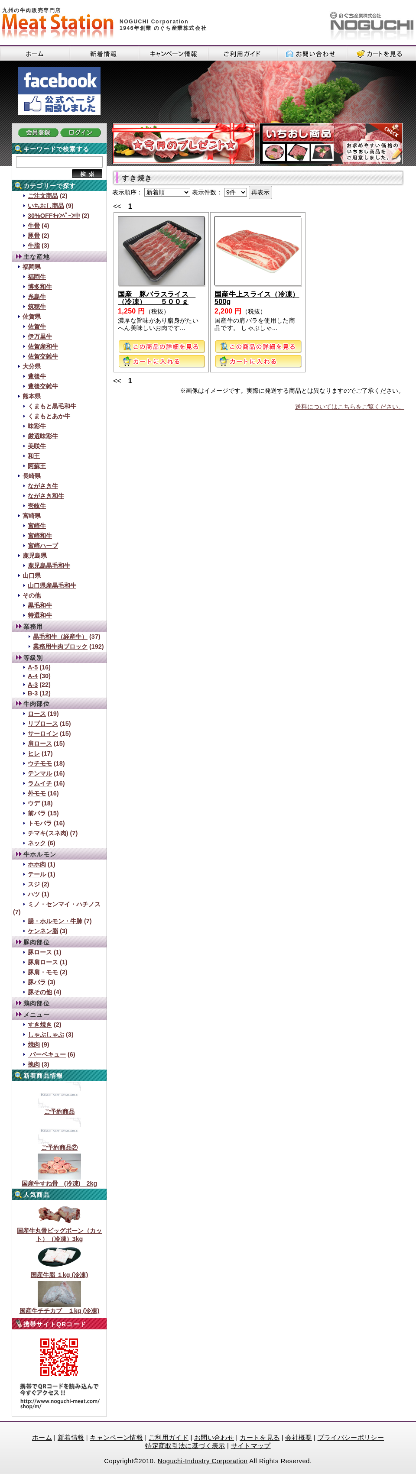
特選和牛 (40, 615)
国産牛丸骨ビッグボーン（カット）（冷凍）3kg (59, 1231)
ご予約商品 (59, 1108)
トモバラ (40, 823)
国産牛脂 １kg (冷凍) (59, 1271)
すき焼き (40, 1024)
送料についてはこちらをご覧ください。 (349, 406)
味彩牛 (37, 426)
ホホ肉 (37, 864)
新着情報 (71, 1437)
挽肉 (34, 1064)
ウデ (34, 803)
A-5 (33, 667)
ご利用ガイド (168, 1437)
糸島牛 (37, 296)
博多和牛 (40, 286)
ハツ (34, 894)
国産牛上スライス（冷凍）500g (256, 298)
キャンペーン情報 (116, 1437)
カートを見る (260, 1437)
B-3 (33, 693)
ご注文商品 (43, 195)
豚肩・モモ (43, 972)
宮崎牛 (37, 525)
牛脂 (34, 245)
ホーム (42, 1437)
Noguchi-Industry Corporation (203, 1461)
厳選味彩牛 (43, 436)
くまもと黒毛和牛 (52, 406)
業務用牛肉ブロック (60, 646)
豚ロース (40, 952)
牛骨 (34, 225)
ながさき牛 (43, 485)
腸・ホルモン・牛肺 (55, 921)
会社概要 (298, 1437)
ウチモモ (40, 763)
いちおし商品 (46, 205)
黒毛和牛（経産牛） (60, 636)
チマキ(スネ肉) (48, 833)
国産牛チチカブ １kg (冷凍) (59, 1307)
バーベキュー (47, 1054)
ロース (37, 713)
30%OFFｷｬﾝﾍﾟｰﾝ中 (54, 215)
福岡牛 (37, 276)
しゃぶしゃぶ (46, 1034)
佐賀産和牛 (43, 346)
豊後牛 (37, 376)
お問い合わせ (214, 1437)
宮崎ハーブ (43, 545)
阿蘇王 (37, 465)
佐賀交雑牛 (43, 356)
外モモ (37, 793)
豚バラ (37, 982)
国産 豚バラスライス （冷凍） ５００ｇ (156, 298)
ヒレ (34, 753)
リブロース (43, 723)
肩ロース (40, 743)
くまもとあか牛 (49, 416)
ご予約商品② (59, 1144)
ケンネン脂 (43, 931)
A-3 (33, 684)
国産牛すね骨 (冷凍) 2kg (59, 1180)
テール (37, 874)
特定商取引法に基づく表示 (185, 1445)
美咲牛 (37, 446)
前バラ (37, 813)
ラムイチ (40, 783)
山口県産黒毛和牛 (52, 585)
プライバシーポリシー (351, 1437)
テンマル (40, 773)
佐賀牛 (37, 326)
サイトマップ (251, 1445)
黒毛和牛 (40, 605)
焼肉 (34, 1044)
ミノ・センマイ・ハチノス (64, 904)
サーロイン (43, 733)
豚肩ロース (43, 962)
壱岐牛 (37, 505)
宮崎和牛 (40, 535)
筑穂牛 (37, 306)
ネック (37, 843)
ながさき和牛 (46, 495)
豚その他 (40, 992)
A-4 (33, 675)
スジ (34, 884)
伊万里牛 (40, 336)
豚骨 (34, 235)
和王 (34, 456)
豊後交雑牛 (43, 386)
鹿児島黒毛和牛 (49, 565)
